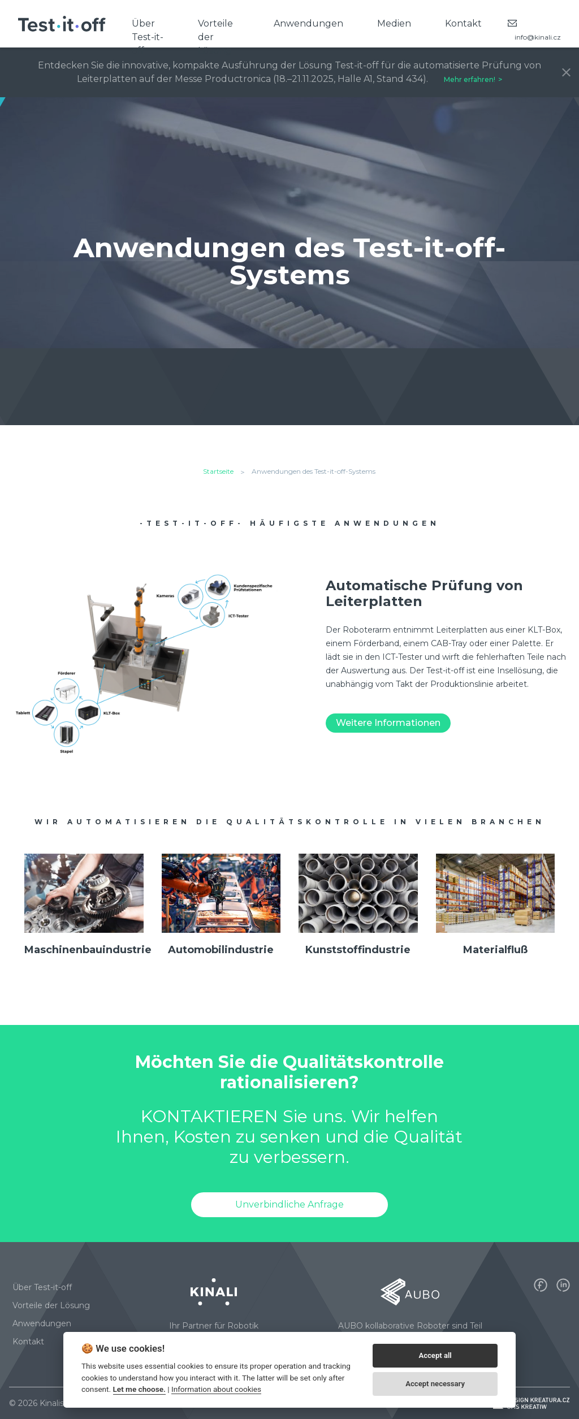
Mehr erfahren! (469, 79)
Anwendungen (308, 23)
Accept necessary (435, 1383)
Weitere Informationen (388, 722)
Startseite (218, 471)
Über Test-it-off (147, 32)
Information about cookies (216, 1389)
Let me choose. (139, 1389)
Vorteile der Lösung (215, 32)
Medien (394, 23)
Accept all (434, 1355)
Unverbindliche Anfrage (289, 1204)
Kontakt (463, 23)
